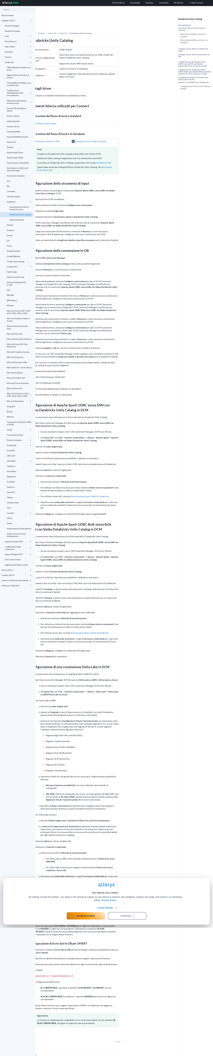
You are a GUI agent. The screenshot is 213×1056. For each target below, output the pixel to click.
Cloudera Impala (13, 196)
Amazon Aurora (13, 126)
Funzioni (18, 57)
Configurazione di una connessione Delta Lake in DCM (193, 78)
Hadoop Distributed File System (16, 283)
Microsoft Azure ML (14, 334)
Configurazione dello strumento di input (193, 50)
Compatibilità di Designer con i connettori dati (19, 84)
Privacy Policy (109, 1028)
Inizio (18, 36)
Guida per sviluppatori (16, 585)
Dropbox (10, 230)
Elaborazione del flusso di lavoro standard (193, 35)
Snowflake (19, 482)
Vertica (9, 523)
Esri (8, 241)
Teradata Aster (13, 502)
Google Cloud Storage (15, 261)
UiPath (9, 518)
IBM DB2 (10, 295)
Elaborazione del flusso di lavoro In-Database (194, 41)
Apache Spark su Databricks (18, 163)
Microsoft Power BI (14, 388)
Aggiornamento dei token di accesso (18, 76)
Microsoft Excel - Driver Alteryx (19, 367)
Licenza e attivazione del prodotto (16, 580)
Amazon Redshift (13, 132)
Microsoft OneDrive (15, 373)
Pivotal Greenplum (19, 440)
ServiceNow (11, 471)
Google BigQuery (14, 256)
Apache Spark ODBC (15, 158)
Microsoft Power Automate (18, 383)
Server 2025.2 (16, 570)
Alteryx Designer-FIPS (18, 554)
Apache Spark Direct (15, 152)
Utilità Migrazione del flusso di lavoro (19, 68)
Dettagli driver (184, 25)
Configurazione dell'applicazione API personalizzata (19, 92)
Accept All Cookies (86, 1044)
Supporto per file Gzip (15, 277)
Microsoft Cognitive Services (18, 352)
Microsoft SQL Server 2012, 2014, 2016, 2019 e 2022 (19, 394)
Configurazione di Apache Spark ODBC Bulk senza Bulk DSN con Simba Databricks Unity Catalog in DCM (194, 72)
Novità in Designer (12, 26)
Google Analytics (13, 251)
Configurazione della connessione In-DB (194, 55)
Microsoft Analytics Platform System (18, 319)
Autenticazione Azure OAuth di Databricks (125, 489)
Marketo (10, 305)
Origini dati (18, 62)
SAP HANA (19, 461)
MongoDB (11, 406)
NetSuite (10, 417)
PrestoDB (11, 450)
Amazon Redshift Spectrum (17, 137)
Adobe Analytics (13, 121)
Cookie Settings (105, 1036)
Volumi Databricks (17, 220)
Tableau (10, 497)
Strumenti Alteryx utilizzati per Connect (191, 29)
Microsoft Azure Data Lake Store (17, 327)
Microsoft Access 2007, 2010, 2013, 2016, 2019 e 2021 (19, 312)
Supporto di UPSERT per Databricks (193, 82)
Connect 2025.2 (16, 575)
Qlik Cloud (11, 456)
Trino (9, 508)
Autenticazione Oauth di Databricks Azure (19, 208)
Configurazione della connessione (18, 548)
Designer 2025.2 (16, 20)
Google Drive (19, 267)
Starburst (10, 487)
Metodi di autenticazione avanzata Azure (19, 102)
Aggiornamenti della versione (16, 565)
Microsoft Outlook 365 (16, 378)
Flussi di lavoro (18, 41)
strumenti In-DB (138, 155)
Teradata (19, 513)
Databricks (19, 202)
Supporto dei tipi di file (18, 541)
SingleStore (11, 476)
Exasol (9, 246)
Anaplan (10, 147)
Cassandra (11, 191)
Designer (76, 26)
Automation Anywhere (16, 176)
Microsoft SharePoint (19, 401)
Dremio (10, 235)
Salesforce (11, 466)
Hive (8, 290)
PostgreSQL (19, 445)
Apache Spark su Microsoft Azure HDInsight (17, 169)
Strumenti (18, 52)
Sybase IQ (11, 492)
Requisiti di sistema (12, 31)
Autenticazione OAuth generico (19, 529)
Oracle (19, 430)
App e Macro (18, 47)
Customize (127, 1044)
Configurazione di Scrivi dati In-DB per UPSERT (195, 87)
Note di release (8, 15)
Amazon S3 (11, 142)
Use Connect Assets (13, 559)
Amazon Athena (13, 116)
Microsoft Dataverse (15, 357)
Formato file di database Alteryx (16, 109)
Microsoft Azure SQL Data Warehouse (17, 345)
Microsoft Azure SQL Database (19, 339)
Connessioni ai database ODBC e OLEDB (19, 423)
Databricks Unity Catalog (20, 215)
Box (8, 186)
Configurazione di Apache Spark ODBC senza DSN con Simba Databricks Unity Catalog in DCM (192, 64)
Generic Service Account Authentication (16, 535)
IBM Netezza (12, 300)
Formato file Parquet (15, 435)
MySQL (10, 412)
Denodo (10, 225)
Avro (9, 181)
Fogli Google (12, 272)
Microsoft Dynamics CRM (17, 362)
